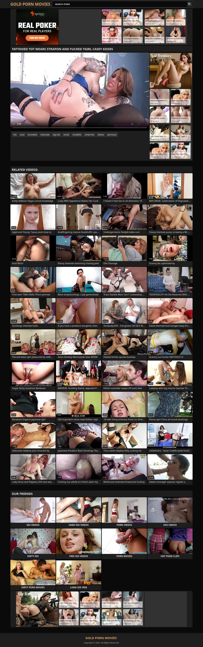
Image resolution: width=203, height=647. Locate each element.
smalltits (76, 134)
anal (22, 134)
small (66, 134)
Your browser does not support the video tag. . (79, 92)
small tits (89, 134)
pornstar (112, 134)
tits (14, 134)
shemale (44, 134)
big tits (56, 134)
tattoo (101, 134)
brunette (32, 134)
